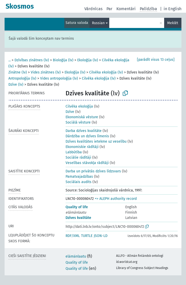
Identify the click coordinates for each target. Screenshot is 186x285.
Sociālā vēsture (78, 122)
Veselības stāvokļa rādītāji (87, 163)
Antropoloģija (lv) (22, 78)
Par (109, 8)
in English (172, 8)
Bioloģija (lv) (63, 60)
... (9, 60)
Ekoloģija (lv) (87, 60)
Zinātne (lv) (17, 72)
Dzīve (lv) (15, 84)
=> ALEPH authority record (116, 199)
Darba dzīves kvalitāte (84, 131)
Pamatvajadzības (79, 176)
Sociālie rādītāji (78, 157)
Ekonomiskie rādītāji (82, 147)
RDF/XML (73, 236)
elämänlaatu (76, 256)
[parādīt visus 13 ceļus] (156, 59)
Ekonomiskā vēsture (82, 117)
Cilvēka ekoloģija (79, 106)
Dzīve (70, 112)
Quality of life (77, 207)
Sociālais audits (78, 182)
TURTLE (86, 236)
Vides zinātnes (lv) (46, 72)
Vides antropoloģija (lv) (59, 78)
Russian (98, 23)
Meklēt (172, 23)
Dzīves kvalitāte (78, 218)
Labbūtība (74, 152)
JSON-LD (100, 236)
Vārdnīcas (93, 8)
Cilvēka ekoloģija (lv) (106, 72)
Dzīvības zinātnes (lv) (31, 60)
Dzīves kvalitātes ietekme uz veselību (96, 141)
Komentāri (126, 8)
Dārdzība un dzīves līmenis (87, 136)
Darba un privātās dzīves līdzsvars (93, 171)
